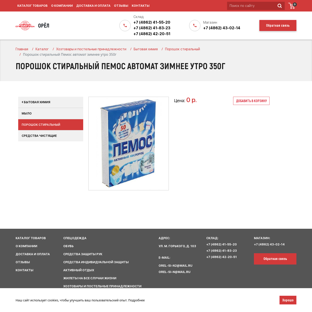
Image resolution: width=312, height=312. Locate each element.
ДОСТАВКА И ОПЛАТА (33, 254)
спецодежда (74, 238)
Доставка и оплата (93, 5)
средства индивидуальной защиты (96, 262)
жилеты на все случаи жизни (89, 278)
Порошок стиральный (41, 124)
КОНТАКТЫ (24, 270)
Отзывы (121, 5)
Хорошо (288, 300)
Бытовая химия (36, 102)
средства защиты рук (82, 254)
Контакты (141, 5)
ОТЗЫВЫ (23, 262)
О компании (62, 5)
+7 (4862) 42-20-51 (151, 33)
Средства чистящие (39, 135)
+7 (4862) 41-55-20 (151, 22)
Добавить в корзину (251, 101)
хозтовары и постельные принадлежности (102, 286)
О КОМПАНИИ (26, 246)
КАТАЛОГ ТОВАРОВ (31, 238)
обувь (68, 246)
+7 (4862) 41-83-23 (151, 28)
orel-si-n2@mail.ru (175, 265)
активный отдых (78, 270)
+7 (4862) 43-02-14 (221, 28)
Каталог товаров (32, 5)
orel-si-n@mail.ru (174, 272)
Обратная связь (275, 258)
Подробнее (136, 300)
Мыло (27, 113)
